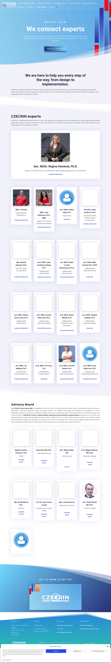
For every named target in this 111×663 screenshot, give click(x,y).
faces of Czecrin (55, 48)
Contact (51, 7)
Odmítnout (77, 651)
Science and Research (89, 3)
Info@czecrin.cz (38, 625)
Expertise (25, 220)
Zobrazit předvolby (98, 651)
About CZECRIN (41, 7)
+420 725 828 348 (43, 631)
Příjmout (56, 651)
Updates (30, 7)
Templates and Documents (65, 625)
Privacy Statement (6, 659)
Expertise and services (44, 3)
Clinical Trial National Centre (26, 3)
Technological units (59, 3)
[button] (108, 646)
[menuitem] (57, 8)
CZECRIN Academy (74, 3)
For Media (60, 629)
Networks (21, 7)
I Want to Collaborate (86, 625)
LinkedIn (17, 220)
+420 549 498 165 (41, 629)
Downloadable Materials (64, 632)
